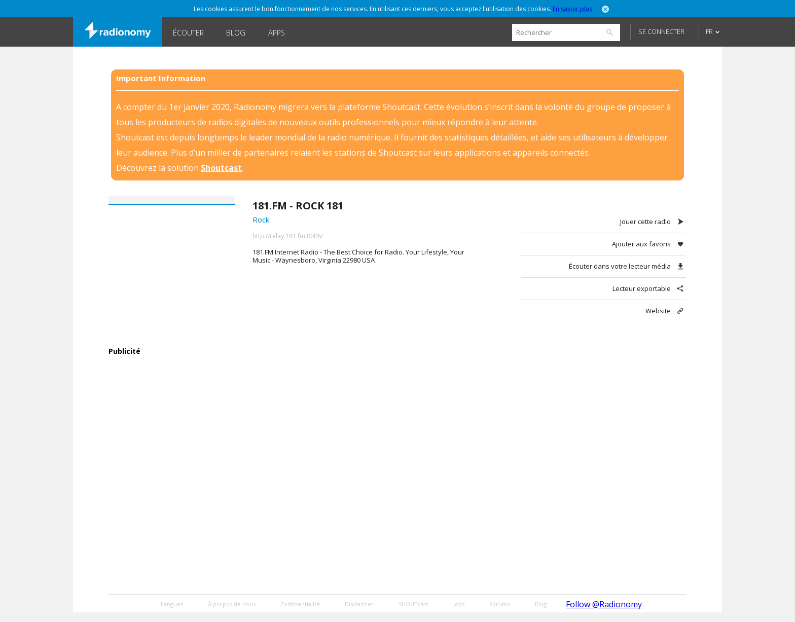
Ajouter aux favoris (641, 243)
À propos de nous (232, 604)
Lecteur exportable (641, 288)
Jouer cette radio (645, 221)
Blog (235, 33)
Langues (172, 604)
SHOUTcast (413, 604)
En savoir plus (572, 9)
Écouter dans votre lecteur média (620, 266)
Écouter (188, 33)
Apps (276, 33)
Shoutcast (221, 167)
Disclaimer (359, 604)
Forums (499, 604)
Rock (260, 219)
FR (709, 31)
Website (658, 310)
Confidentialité (300, 604)
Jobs (458, 604)
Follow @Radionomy (604, 604)
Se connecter (661, 31)
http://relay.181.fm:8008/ (287, 236)
